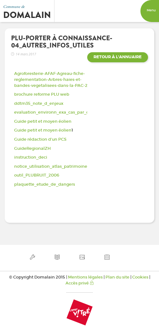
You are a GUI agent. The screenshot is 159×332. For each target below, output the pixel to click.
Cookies (140, 277)
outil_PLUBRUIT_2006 (36, 175)
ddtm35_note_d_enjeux (38, 103)
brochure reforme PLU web (41, 94)
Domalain (27, 15)
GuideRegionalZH (32, 148)
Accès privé (79, 283)
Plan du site (117, 277)
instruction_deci (30, 157)
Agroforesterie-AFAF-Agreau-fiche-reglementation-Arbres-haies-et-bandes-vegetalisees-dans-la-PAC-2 (51, 79)
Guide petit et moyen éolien (42, 121)
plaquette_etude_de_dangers (44, 184)
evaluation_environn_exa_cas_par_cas (53, 112)
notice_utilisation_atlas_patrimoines (51, 166)
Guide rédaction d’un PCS (40, 139)
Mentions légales (85, 277)
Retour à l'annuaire (118, 56)
